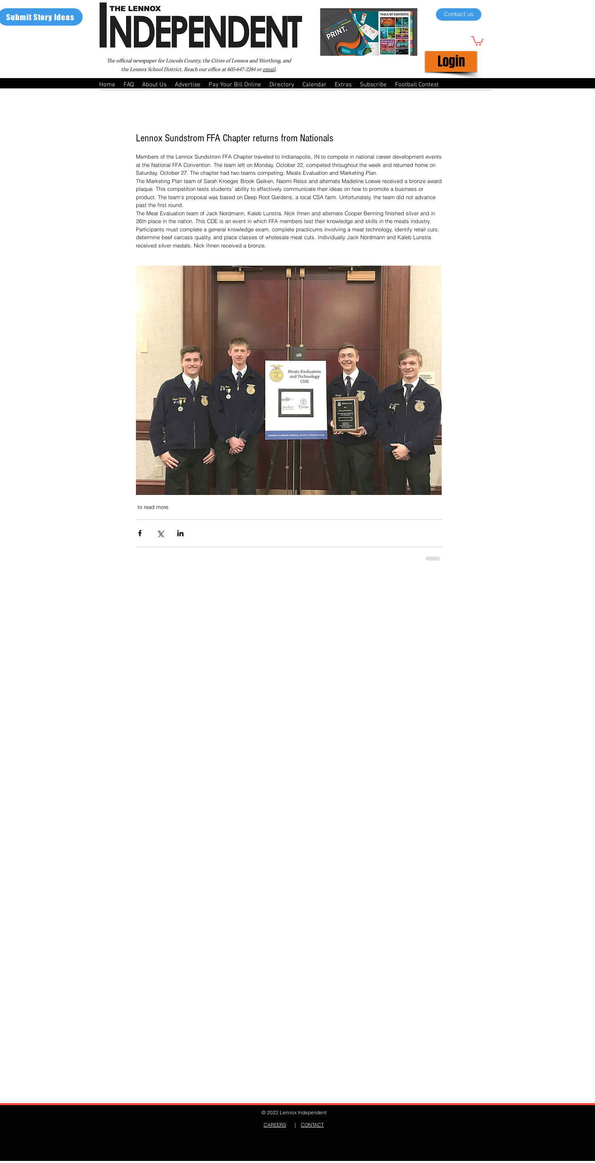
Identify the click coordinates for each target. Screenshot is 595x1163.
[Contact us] (458, 14)
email (269, 69)
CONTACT (312, 1125)
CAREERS (275, 1125)
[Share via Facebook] (140, 533)
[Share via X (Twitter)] (160, 533)
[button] (477, 40)
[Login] (451, 61)
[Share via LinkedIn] (180, 533)
